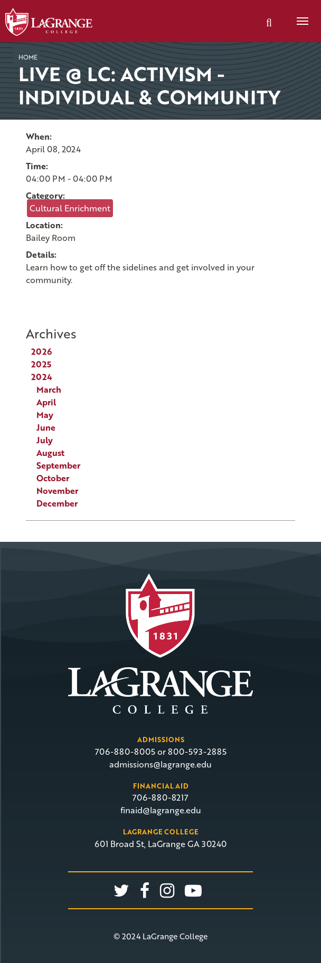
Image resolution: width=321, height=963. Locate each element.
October (52, 478)
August (50, 452)
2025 (41, 364)
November (57, 490)
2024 (41, 377)
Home (27, 57)
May (44, 414)
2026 (41, 351)
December (57, 503)
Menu (298, 15)
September (58, 465)
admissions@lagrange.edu (160, 764)
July (44, 440)
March (48, 389)
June (45, 427)
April (46, 402)
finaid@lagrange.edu (160, 810)
